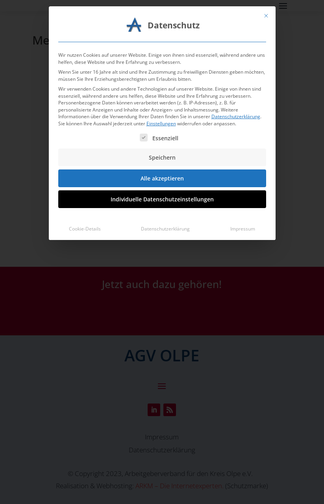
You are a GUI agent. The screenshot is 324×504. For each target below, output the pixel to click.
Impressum (242, 159)
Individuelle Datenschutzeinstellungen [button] (162, 130)
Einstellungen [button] (161, 54)
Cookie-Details (85, 159)
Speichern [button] (162, 88)
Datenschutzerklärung (235, 47)
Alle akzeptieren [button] (162, 109)
